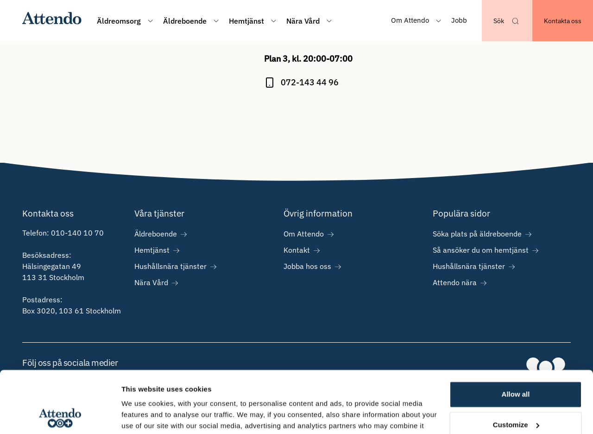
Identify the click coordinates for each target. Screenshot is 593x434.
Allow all (516, 336)
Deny (515, 397)
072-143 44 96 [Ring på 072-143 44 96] (310, 82)
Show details (142, 416)
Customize (516, 366)
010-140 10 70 (77, 232)
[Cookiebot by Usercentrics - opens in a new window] (60, 416)
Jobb (459, 20)
